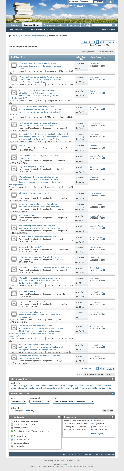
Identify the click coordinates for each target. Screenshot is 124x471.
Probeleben (61, 260)
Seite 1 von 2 (89, 42)
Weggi (59, 361)
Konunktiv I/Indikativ (27, 291)
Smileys (94, 423)
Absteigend (32, 410)
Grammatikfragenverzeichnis (33, 35)
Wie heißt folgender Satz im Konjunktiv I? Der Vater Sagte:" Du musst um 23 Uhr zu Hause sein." (40, 226)
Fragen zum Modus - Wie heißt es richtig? (36, 302)
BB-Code (95, 420)
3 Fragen (22, 145)
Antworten (80, 57)
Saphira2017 (62, 160)
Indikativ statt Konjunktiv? (30, 247)
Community (28, 29)
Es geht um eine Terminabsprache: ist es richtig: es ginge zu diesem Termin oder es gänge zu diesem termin (40, 66)
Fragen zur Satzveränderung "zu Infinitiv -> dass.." (40, 257)
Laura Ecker (61, 294)
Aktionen (39, 29)
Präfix (55, 398)
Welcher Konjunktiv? (27, 215)
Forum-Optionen (87, 52)
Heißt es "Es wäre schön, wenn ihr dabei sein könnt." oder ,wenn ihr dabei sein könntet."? (38, 124)
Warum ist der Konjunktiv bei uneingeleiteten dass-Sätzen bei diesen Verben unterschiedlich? (39, 205)
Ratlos (49, 352)
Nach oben (110, 374)
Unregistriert (52, 71)
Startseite (15, 25)
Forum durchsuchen (104, 52)
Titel (13, 57)
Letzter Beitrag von (98, 57)
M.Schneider (52, 117)
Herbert (60, 239)
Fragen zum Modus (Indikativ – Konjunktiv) (26, 71)
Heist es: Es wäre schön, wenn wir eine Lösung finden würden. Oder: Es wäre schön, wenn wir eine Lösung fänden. (41, 314)
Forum (15, 35)
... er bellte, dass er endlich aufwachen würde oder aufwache (45, 267)
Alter (13, 398)
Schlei (49, 142)
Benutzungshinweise (53, 25)
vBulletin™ (66, 464)
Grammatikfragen (32, 25)
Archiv (78, 454)
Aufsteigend (17, 410)
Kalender (18, 29)
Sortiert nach (34, 398)
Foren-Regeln (97, 433)
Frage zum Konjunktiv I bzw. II (31, 166)
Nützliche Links (53, 29)
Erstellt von (20, 57)
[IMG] (93, 426)
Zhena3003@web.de (55, 320)
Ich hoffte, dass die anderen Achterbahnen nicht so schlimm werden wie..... (39, 357)
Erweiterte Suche (108, 29)
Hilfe (110, 2)
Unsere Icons (73, 25)
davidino (60, 169)
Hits (81, 59)
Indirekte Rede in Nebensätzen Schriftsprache (38, 236)
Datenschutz (98, 454)
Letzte (110, 42)
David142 (60, 209)
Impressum (86, 454)
